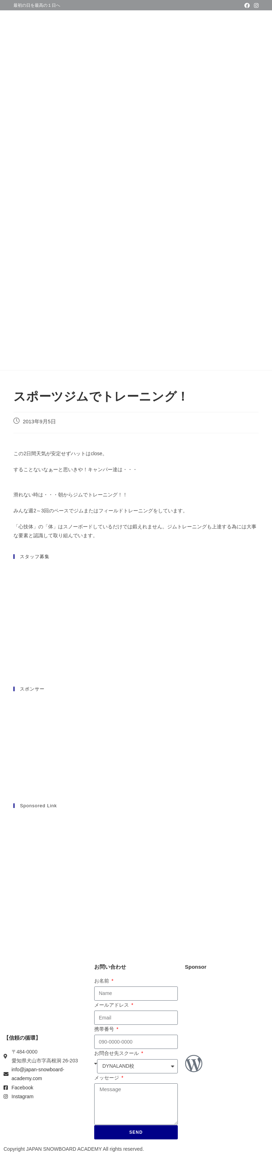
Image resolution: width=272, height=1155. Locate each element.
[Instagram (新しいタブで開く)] (255, 5)
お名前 (102, 981)
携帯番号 (104, 1029)
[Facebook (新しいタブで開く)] (247, 5)
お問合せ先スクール (117, 1053)
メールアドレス (112, 1005)
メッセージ (107, 1077)
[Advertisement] (136, 864)
